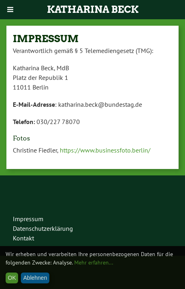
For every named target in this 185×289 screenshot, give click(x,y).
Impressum (28, 219)
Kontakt (23, 238)
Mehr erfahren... (93, 262)
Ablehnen (35, 278)
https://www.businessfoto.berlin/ (105, 150)
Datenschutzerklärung (43, 228)
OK (12, 278)
